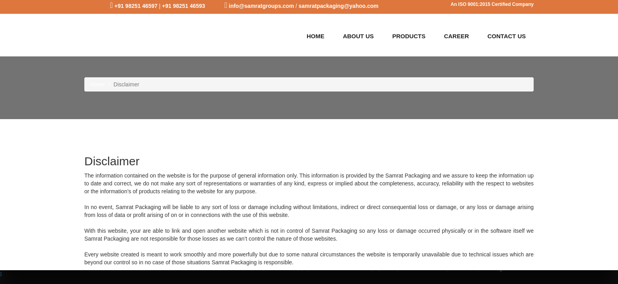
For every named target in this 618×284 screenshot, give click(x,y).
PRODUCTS (408, 36)
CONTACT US (507, 36)
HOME (315, 36)
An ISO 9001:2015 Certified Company (492, 4)
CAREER (456, 36)
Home (97, 84)
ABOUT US (358, 36)
